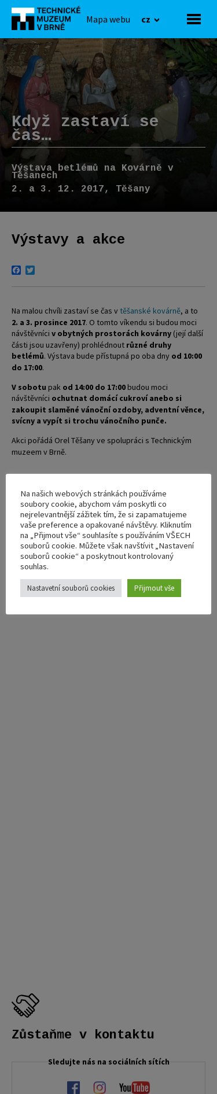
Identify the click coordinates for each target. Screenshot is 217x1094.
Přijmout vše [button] (154, 588)
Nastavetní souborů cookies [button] (71, 588)
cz (146, 19)
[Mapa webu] (108, 19)
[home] (49, 18)
